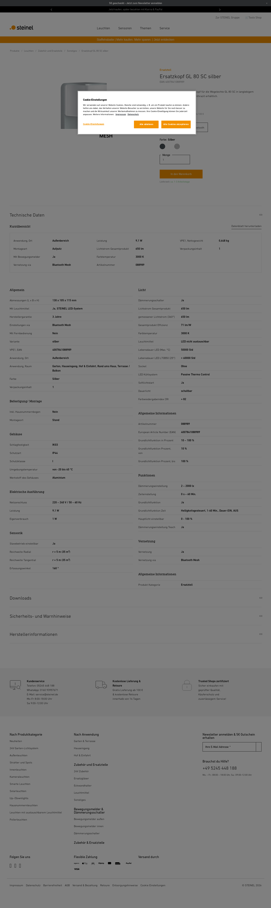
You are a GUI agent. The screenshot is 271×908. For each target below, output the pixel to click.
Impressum (121, 114)
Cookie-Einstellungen (93, 124)
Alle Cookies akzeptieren (176, 124)
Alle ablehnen (146, 124)
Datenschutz (133, 114)
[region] (137, 113)
